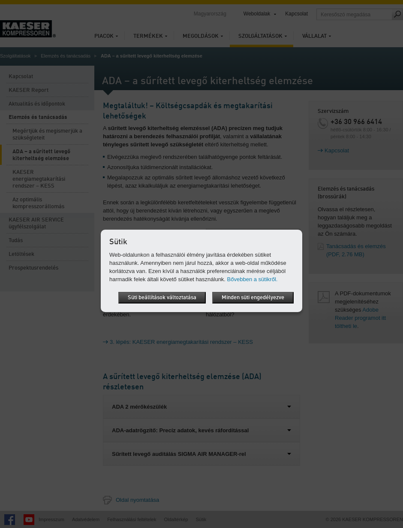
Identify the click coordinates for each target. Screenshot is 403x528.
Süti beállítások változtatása (162, 297)
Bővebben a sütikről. (252, 279)
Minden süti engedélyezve (253, 297)
